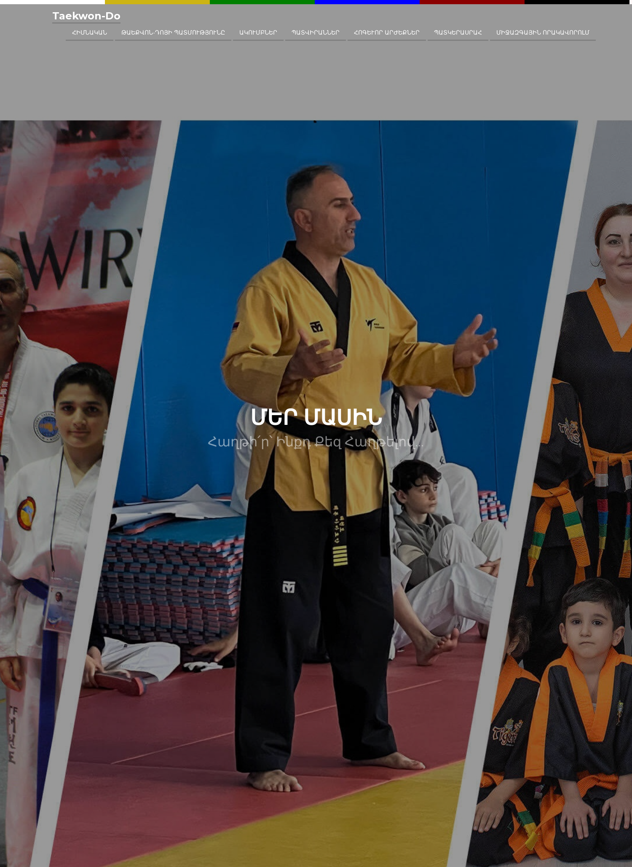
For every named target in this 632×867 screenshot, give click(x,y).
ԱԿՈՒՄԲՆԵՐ (258, 32)
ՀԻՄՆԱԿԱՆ (89, 32)
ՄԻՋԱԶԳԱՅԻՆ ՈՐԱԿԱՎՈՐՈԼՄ (542, 32)
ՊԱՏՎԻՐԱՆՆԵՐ (316, 32)
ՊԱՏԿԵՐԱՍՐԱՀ (458, 32)
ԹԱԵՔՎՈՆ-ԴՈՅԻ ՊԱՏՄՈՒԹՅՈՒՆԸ (173, 32)
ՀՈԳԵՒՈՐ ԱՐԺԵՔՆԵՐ (387, 32)
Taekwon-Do (86, 16)
